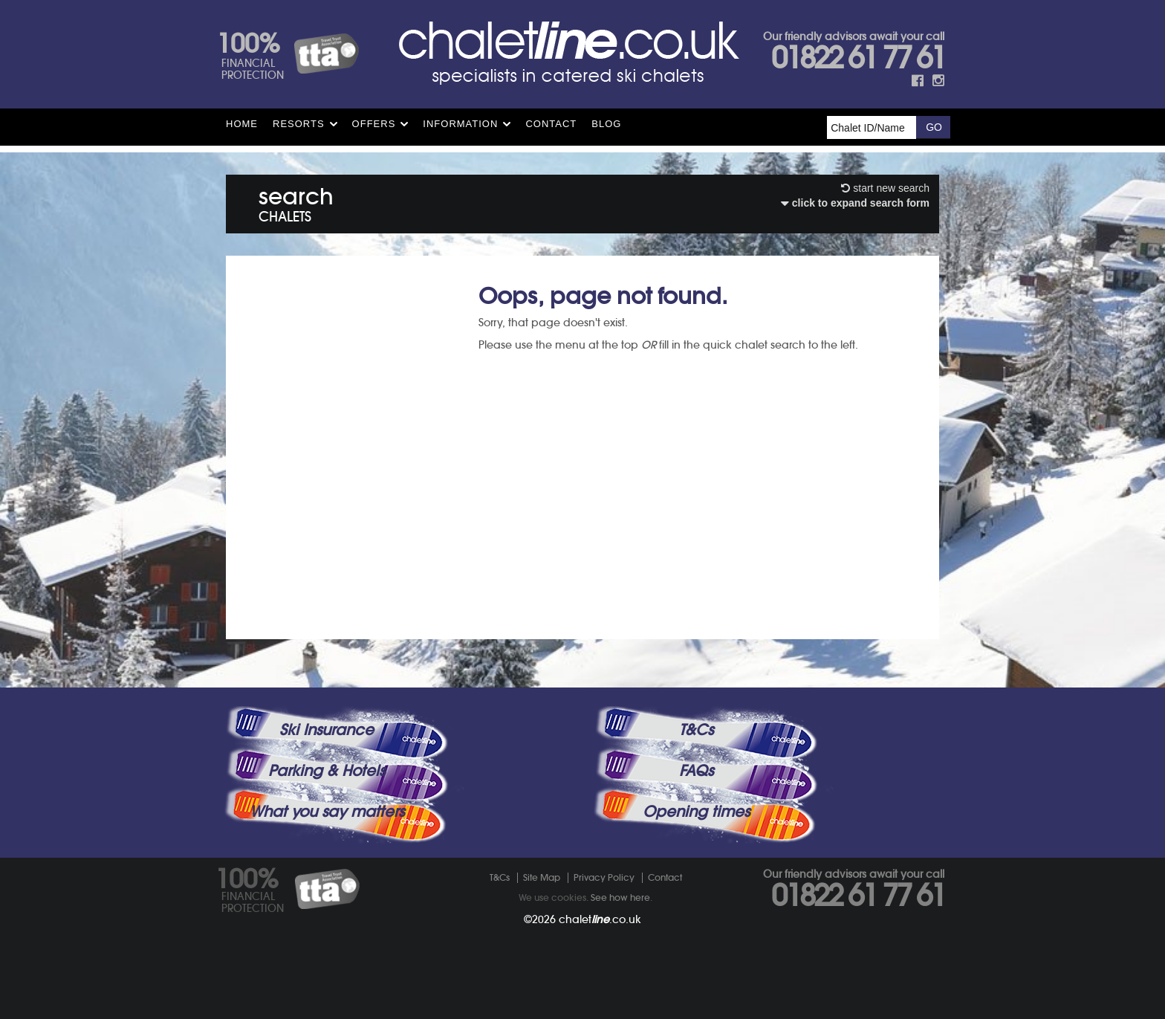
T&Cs (696, 730)
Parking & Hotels (326, 770)
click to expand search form (855, 203)
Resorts (299, 123)
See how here (620, 897)
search (296, 202)
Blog (606, 123)
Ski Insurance (326, 730)
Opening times (696, 811)
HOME (242, 123)
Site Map (541, 877)
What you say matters (327, 811)
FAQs (696, 770)
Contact (551, 123)
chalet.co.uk (600, 919)
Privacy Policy (604, 877)
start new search (885, 188)
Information (460, 123)
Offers (374, 123)
